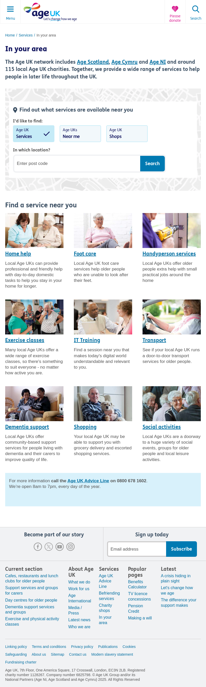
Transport (154, 340)
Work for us (79, 589)
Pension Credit (135, 608)
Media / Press (75, 610)
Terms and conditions (49, 647)
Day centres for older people (31, 600)
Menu (10, 18)
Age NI (158, 62)
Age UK (33, 134)
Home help (18, 254)
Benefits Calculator (137, 584)
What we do (79, 582)
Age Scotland (93, 62)
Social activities (162, 427)
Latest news (79, 620)
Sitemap (57, 654)
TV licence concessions (139, 596)
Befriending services (109, 596)
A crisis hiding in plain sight (176, 578)
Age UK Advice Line (106, 581)
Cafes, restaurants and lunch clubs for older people (31, 578)
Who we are (79, 627)
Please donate (175, 18)
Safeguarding (16, 654)
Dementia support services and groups (29, 610)
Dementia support (27, 427)
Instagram (70, 547)
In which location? (31, 150)
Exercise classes (24, 340)
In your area (105, 620)
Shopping (85, 427)
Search (195, 18)
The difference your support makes (179, 603)
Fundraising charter (21, 662)
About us (39, 654)
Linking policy (16, 647)
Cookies (129, 647)
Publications (108, 647)
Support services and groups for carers (31, 590)
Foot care (85, 254)
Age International (79, 598)
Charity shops (105, 608)
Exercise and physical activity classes (32, 621)
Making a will (140, 618)
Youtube (59, 547)
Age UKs (80, 134)
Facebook (38, 547)
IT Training (87, 340)
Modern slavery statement (112, 654)
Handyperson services (169, 254)
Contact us (78, 654)
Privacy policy (82, 647)
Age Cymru (124, 62)
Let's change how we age (177, 590)
